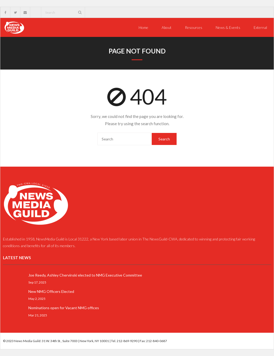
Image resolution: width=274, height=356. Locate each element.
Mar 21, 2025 (37, 315)
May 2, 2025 (36, 298)
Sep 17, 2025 (37, 282)
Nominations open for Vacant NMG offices (63, 307)
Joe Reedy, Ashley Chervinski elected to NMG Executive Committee (85, 275)
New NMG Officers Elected (51, 291)
